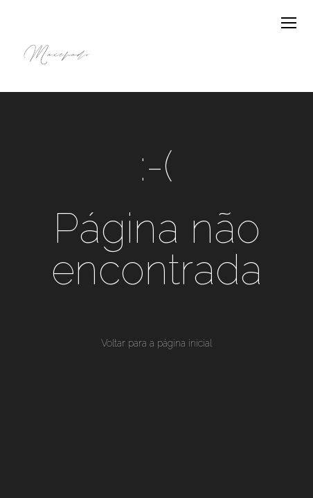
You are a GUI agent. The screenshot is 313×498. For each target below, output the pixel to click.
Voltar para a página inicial (156, 343)
